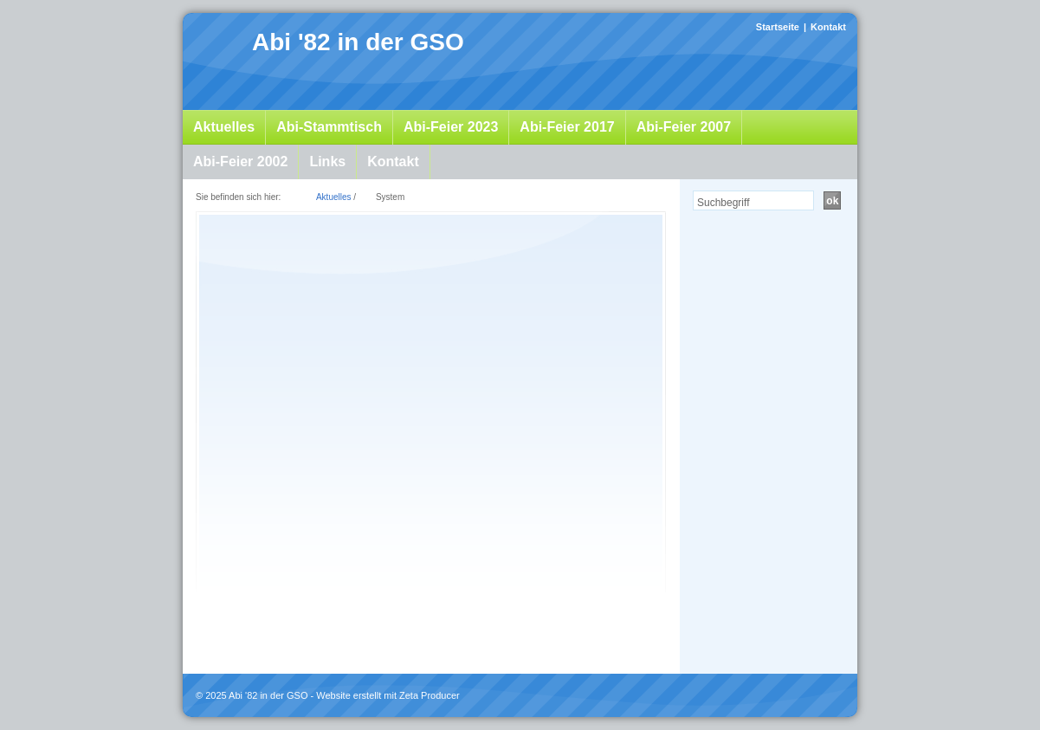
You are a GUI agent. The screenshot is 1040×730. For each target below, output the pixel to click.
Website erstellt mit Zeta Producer (387, 695)
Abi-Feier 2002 (240, 161)
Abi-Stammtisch (329, 127)
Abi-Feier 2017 (567, 127)
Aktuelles (224, 127)
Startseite (777, 27)
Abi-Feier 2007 (683, 127)
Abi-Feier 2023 (451, 127)
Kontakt (828, 27)
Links (327, 161)
